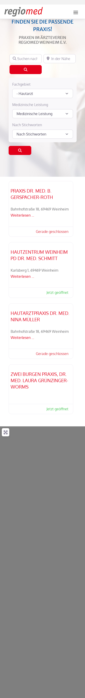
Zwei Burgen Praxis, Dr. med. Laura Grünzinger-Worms (39, 380)
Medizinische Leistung (30, 104)
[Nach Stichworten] (42, 134)
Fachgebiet (21, 84)
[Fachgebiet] (42, 93)
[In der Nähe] (60, 58)
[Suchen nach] (26, 58)
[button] (49, 232)
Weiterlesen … (22, 215)
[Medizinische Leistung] (42, 113)
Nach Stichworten (27, 125)
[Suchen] (26, 69)
